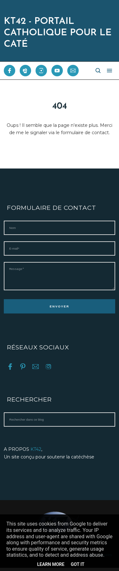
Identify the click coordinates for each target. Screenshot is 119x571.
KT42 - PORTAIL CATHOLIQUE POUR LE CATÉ (57, 33)
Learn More (50, 564)
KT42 (35, 452)
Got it (77, 564)
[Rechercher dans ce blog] (59, 423)
